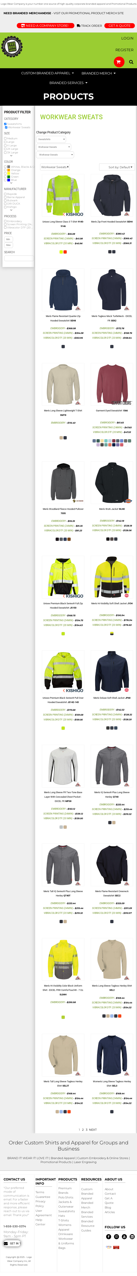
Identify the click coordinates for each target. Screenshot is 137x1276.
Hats (61, 1215)
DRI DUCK (13, 203)
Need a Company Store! (45, 26)
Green (15, 176)
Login (127, 38)
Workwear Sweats (19, 127)
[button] (119, 62)
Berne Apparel (16, 197)
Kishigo (12, 206)
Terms (39, 1192)
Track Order (90, 25)
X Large (12, 145)
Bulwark (12, 200)
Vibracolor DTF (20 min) (22, 227)
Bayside (12, 194)
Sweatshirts (14, 124)
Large (10, 141)
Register (124, 50)
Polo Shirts (65, 1197)
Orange (15, 170)
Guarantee (42, 1197)
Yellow (15, 173)
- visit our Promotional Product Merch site (64, 13)
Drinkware (65, 1234)
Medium (12, 138)
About (109, 1189)
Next (93, 1129)
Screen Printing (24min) (22, 224)
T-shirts (63, 1220)
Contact (110, 1193)
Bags (61, 1248)
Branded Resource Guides (88, 1226)
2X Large (12, 148)
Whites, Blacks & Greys (25, 166)
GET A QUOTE (120, 26)
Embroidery (14, 221)
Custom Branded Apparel (87, 1193)
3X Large (12, 152)
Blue (14, 180)
